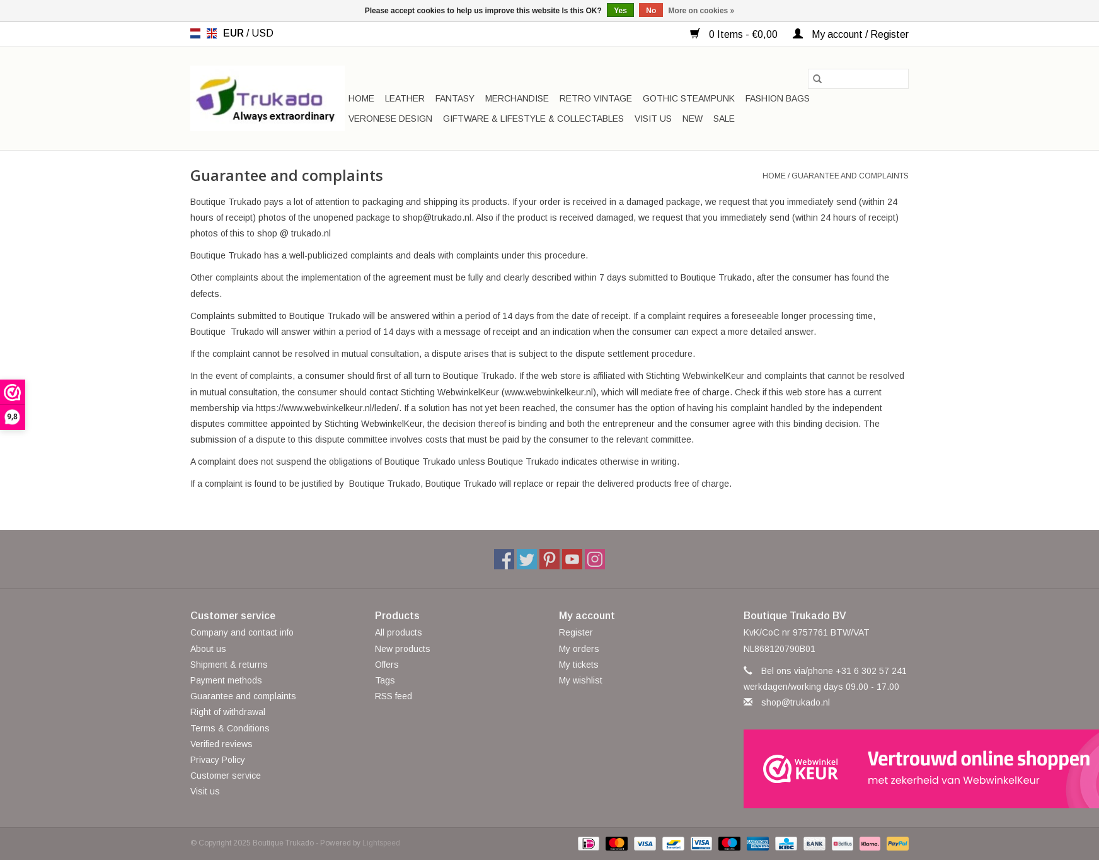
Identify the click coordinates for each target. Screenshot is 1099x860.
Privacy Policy (217, 760)
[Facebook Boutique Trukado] (504, 559)
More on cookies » (702, 10)
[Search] (858, 79)
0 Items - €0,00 (735, 34)
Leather (405, 98)
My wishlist (580, 680)
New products (402, 649)
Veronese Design (390, 118)
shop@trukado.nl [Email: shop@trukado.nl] (795, 702)
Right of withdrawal (227, 712)
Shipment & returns (229, 665)
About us (208, 649)
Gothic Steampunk (689, 98)
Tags (385, 680)
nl (195, 33)
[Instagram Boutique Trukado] (595, 559)
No (651, 10)
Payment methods (226, 680)
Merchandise (517, 98)
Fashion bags (777, 98)
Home (361, 98)
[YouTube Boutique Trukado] (572, 559)
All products (398, 632)
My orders (579, 649)
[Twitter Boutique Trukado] (527, 559)
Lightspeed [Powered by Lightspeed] (381, 843)
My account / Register (851, 34)
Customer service (225, 775)
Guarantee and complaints (850, 175)
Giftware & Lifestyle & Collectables (533, 118)
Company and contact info (242, 632)
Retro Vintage (596, 98)
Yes (620, 10)
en (212, 33)
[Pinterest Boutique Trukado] (549, 559)
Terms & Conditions (230, 728)
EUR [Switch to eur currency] (234, 33)
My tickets (579, 665)
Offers (387, 665)
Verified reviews (221, 744)
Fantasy (455, 98)
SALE (724, 118)
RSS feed (393, 696)
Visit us (653, 118)
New (692, 118)
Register (576, 632)
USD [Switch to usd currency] (262, 33)
